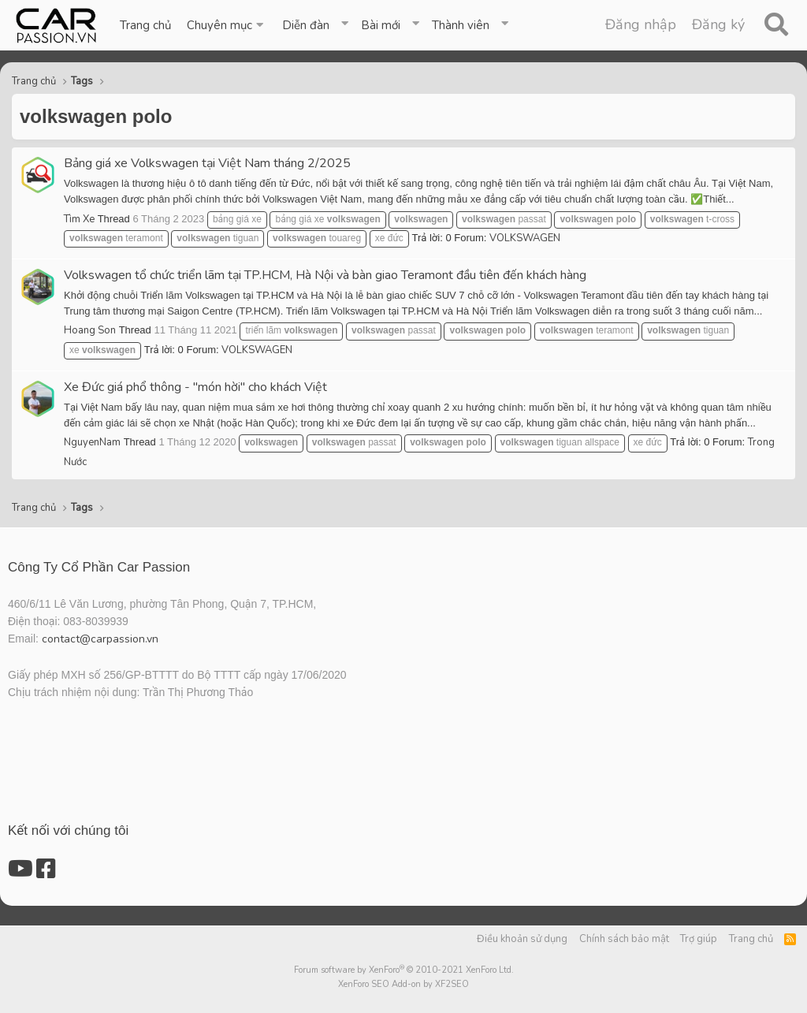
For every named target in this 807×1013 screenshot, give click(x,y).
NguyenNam (92, 442)
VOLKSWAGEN (524, 238)
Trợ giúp (698, 939)
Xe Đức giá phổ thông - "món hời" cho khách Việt (195, 387)
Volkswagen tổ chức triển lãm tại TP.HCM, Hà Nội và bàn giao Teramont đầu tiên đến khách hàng (325, 275)
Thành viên (460, 25)
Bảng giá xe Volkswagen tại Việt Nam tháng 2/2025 (207, 163)
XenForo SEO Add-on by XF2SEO (403, 984)
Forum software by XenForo (404, 970)
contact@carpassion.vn (100, 638)
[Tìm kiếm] (776, 25)
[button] (226, 25)
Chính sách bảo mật (624, 939)
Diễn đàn (305, 25)
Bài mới (380, 25)
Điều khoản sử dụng (522, 939)
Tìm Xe (79, 219)
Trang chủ (145, 25)
